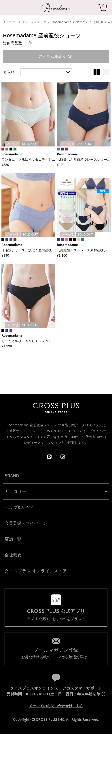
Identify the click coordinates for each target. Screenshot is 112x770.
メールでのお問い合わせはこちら (56, 706)
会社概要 (13, 554)
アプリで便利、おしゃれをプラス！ (56, 614)
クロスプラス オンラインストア (24, 22)
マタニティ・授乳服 (89, 22)
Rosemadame (61, 22)
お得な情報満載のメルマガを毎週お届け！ (56, 653)
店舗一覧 (13, 539)
